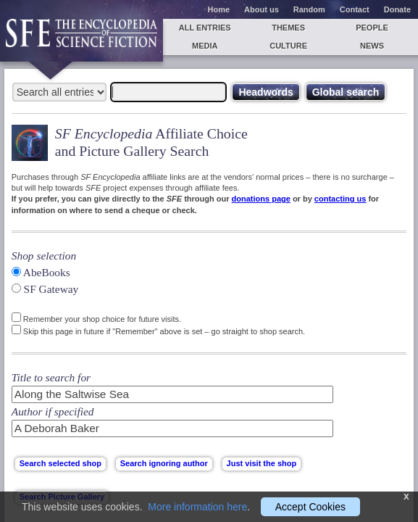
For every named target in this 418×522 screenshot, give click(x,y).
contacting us (340, 198)
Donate (397, 9)
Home (219, 9)
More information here (197, 507)
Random (309, 9)
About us (261, 9)
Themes (288, 27)
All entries (205, 27)
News (372, 45)
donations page (261, 198)
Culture (288, 45)
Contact (354, 9)
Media (204, 45)
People (372, 27)
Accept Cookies (310, 507)
